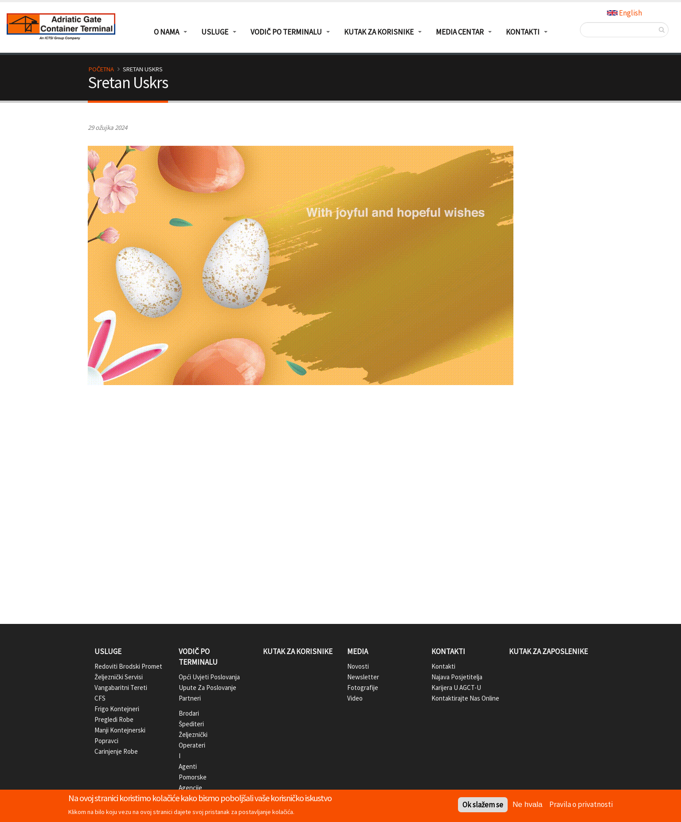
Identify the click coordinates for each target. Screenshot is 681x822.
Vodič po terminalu (198, 657)
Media (357, 651)
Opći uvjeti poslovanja (209, 677)
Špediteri (186, 724)
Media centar (460, 32)
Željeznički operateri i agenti (186, 750)
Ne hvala (527, 804)
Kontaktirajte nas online (465, 698)
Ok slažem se (482, 805)
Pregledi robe (113, 719)
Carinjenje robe (116, 751)
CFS (100, 698)
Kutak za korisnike (298, 651)
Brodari (186, 713)
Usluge (107, 651)
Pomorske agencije (186, 782)
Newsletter (363, 677)
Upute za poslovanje (207, 687)
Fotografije (362, 687)
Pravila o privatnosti (581, 804)
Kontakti (448, 651)
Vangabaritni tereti (120, 687)
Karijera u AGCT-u (456, 687)
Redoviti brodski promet (128, 666)
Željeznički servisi (118, 677)
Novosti (358, 666)
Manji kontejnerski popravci (119, 735)
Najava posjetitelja (456, 677)
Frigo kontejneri (116, 709)
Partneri (186, 698)
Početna (101, 69)
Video (355, 698)
